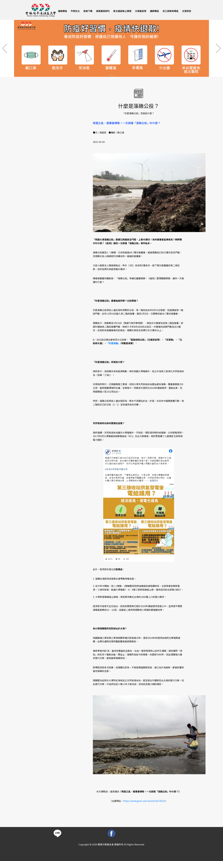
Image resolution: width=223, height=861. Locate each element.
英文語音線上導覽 (122, 11)
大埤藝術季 (140, 11)
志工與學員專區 (170, 11)
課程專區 (62, 11)
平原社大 (75, 11)
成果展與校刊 (103, 11)
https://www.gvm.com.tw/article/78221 (144, 801)
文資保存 (186, 11)
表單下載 (87, 11)
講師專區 (154, 11)
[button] (4, 48)
